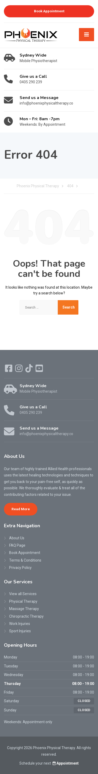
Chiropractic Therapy (26, 616)
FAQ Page (17, 545)
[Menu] (86, 34)
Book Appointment (49, 11)
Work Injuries (19, 624)
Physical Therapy (23, 601)
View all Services (23, 594)
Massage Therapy (24, 609)
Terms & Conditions (25, 560)
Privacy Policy (20, 568)
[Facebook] (9, 370)
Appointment (65, 763)
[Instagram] (19, 370)
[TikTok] (29, 370)
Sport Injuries (20, 631)
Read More (20, 509)
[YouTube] (39, 370)
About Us (16, 538)
